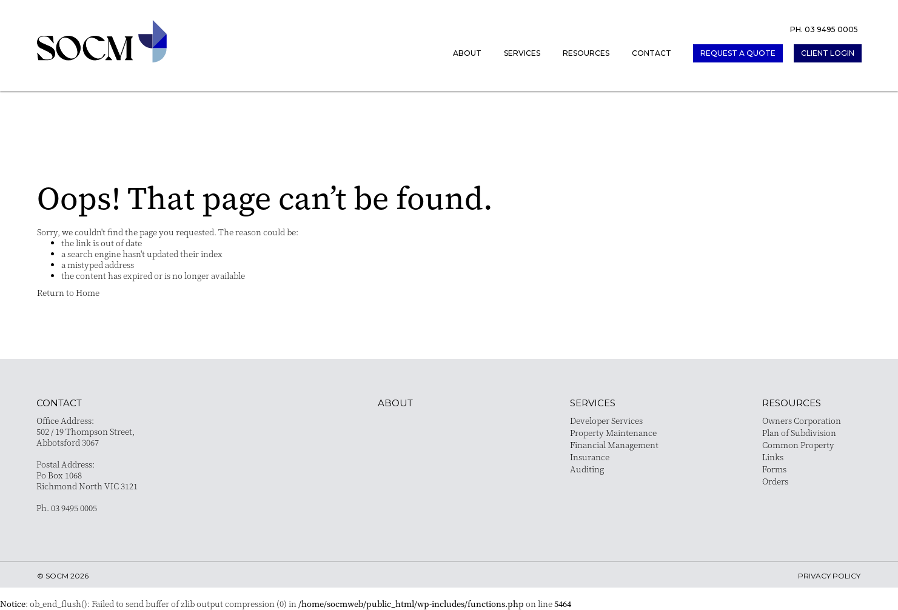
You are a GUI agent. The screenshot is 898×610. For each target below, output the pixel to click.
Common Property (798, 445)
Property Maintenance (613, 433)
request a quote (738, 53)
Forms (774, 469)
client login (827, 53)
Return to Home (68, 293)
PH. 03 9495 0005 (824, 29)
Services (522, 53)
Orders (775, 481)
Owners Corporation (801, 421)
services (592, 403)
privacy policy (829, 575)
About (467, 53)
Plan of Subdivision (799, 433)
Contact (651, 53)
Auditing (587, 469)
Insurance (589, 457)
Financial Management (614, 445)
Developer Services (606, 421)
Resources (586, 53)
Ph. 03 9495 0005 (66, 508)
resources (791, 403)
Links (772, 457)
